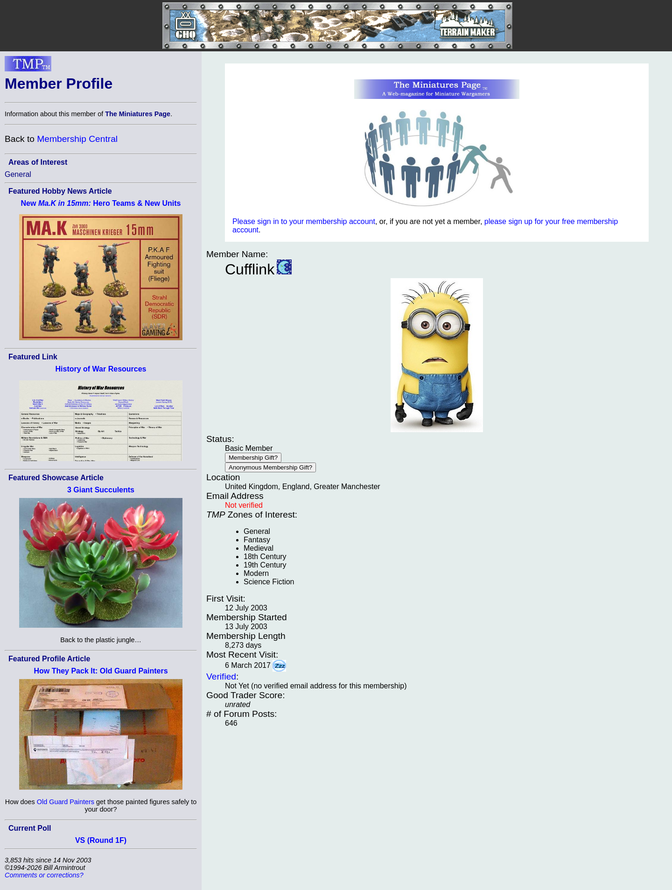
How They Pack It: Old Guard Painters (101, 671)
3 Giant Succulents (100, 490)
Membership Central (77, 139)
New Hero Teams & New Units (101, 203)
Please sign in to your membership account (303, 221)
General (18, 174)
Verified (221, 676)
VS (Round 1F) (100, 840)
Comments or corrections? (44, 875)
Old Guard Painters (65, 802)
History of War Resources (100, 369)
